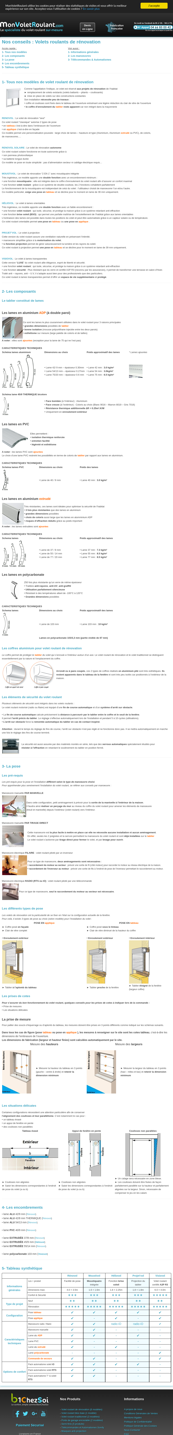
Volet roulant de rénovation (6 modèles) (81, 1409)
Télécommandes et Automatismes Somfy (82, 1427)
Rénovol (31, 1214)
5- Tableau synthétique (22, 1268)
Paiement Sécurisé (30, 1425)
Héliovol (116, 1275)
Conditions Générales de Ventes (141, 1413)
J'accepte (154, 6)
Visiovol (160, 1275)
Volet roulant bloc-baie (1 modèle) (78, 1413)
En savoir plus (92, 9)
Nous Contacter (132, 1430)
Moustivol (94, 1275)
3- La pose (11, 766)
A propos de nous (133, 1409)
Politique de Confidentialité (138, 1421)
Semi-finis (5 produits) (72, 1424)
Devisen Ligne (87, 27)
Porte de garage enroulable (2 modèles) (82, 1420)
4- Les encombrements (22, 1207)
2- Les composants (19, 291)
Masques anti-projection (73, 1431)
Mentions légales (133, 1417)
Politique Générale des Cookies (140, 1426)
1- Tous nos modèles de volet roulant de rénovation (48, 82)
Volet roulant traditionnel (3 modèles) (80, 1416)
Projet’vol (138, 1275)
